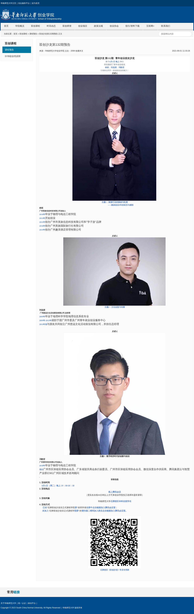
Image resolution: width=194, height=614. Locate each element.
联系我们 (165, 26)
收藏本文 (79, 51)
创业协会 (114, 26)
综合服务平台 (24, 3)
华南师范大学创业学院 (39, 14)
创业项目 (82, 26)
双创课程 (35, 26)
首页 (6, 26)
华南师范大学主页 (8, 3)
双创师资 (66, 26)
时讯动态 (51, 26)
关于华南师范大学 (8, 603)
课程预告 (33, 34)
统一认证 (22, 603)
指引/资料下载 (132, 26)
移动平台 (32, 603)
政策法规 (98, 26)
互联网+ (150, 26)
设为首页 (36, 3)
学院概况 (19, 26)
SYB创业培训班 (13, 56)
